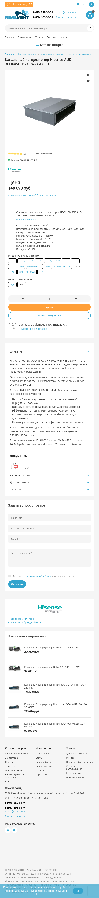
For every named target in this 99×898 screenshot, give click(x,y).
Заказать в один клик (49, 315)
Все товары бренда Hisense (25, 622)
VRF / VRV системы (15, 770)
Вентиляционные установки (14, 776)
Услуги (39, 37)
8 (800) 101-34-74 (42, 17)
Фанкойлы (10, 761)
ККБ (7, 781)
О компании (24, 37)
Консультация (74, 773)
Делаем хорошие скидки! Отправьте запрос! (32, 195)
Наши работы (43, 761)
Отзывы (40, 770)
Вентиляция (12, 757)
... (72, 36)
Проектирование (75, 777)
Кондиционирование (53, 54)
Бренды (9, 37)
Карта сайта (42, 774)
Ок (77, 890)
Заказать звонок (66, 17)
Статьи (39, 757)
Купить (49, 307)
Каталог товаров (27, 54)
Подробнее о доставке (33, 328)
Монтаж (70, 757)
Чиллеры (10, 766)
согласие (46, 887)
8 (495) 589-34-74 (42, 12)
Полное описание (26, 219)
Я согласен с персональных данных (44, 576)
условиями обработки (39, 576)
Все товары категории (22, 618)
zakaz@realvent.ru (67, 12)
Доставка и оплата (57, 37)
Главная (9, 54)
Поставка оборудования (79, 761)
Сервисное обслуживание (74, 767)
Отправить (17, 584)
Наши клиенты (44, 766)
